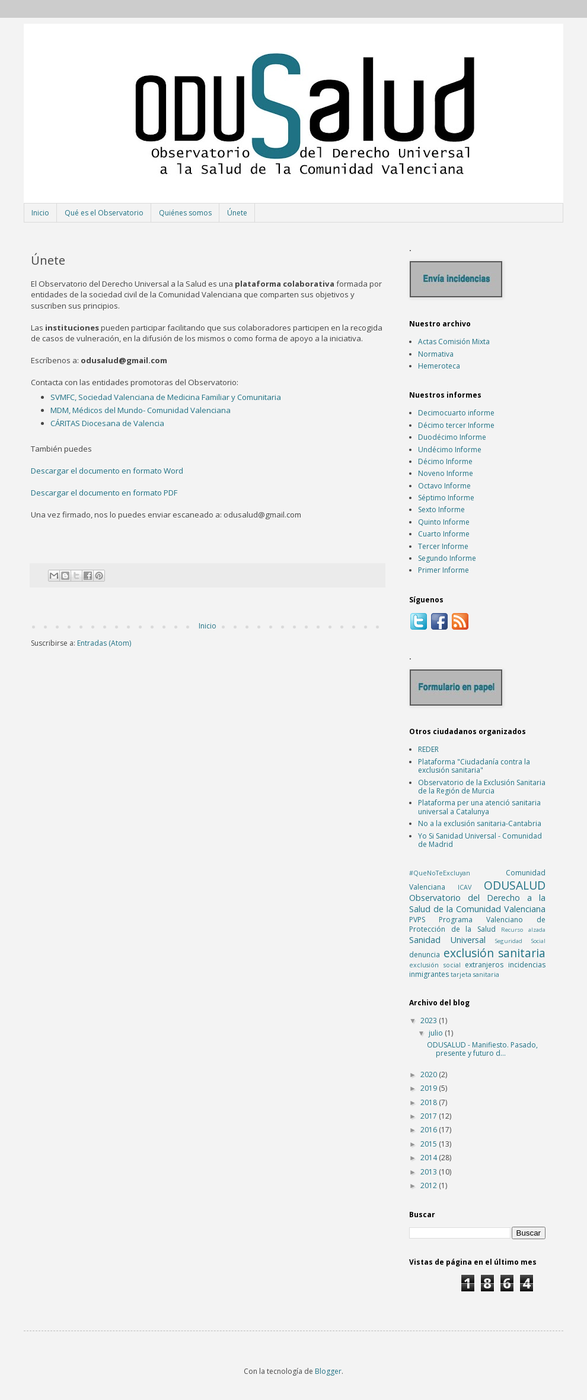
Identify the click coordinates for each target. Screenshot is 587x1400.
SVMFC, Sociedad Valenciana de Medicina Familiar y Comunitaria (165, 397)
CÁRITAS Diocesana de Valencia (107, 423)
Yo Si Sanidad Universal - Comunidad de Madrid (480, 840)
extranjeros (484, 965)
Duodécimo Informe (452, 437)
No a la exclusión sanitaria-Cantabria (479, 823)
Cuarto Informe (444, 534)
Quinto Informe (444, 522)
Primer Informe (443, 570)
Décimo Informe (445, 461)
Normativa (436, 354)
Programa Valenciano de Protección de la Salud (477, 925)
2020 (429, 1074)
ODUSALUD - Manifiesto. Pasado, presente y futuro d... (482, 1049)
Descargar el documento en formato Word (107, 470)
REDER (428, 749)
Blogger (328, 1371)
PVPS (417, 920)
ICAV (464, 886)
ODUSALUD (514, 885)
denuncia (424, 955)
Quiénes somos (185, 213)
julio (437, 1033)
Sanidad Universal (447, 939)
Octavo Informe (444, 486)
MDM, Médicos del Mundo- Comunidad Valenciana (140, 410)
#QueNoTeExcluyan (439, 872)
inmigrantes (429, 974)
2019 (429, 1088)
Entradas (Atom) (104, 643)
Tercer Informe (443, 546)
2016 (429, 1130)
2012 (429, 1185)
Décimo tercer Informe (456, 425)
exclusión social (435, 964)
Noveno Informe (445, 473)
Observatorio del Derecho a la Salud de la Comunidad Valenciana (477, 903)
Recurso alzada (523, 930)
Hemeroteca (439, 366)
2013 (429, 1172)
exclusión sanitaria (495, 953)
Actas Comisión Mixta (454, 341)
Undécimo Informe (449, 450)
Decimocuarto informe (456, 413)
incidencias (526, 965)
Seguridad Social (520, 941)
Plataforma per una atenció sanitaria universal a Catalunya (479, 807)
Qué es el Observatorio (104, 213)
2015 (429, 1144)
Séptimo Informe (446, 498)
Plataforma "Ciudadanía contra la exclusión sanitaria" (474, 766)
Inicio (40, 213)
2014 (429, 1158)
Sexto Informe (441, 509)
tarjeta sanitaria (475, 974)
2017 (429, 1116)
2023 (429, 1020)
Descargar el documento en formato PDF (104, 492)
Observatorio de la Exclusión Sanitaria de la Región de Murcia (481, 786)
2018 (429, 1102)
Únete (237, 213)
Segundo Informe (447, 558)
